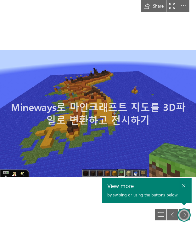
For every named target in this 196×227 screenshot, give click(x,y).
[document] (98, 113)
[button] (153, 6)
